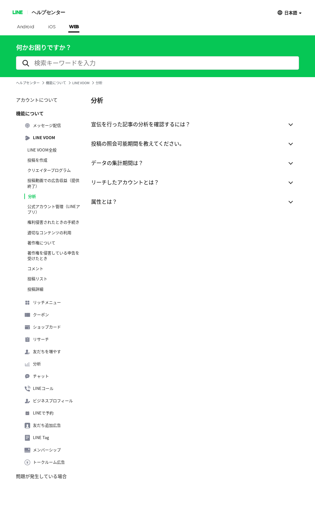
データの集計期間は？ (117, 163)
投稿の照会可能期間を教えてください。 (138, 143)
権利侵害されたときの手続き (53, 222)
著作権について (41, 242)
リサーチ (36, 339)
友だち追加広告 (42, 425)
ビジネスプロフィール (48, 401)
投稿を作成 (37, 160)
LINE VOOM (81, 82)
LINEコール (39, 389)
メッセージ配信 (42, 126)
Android (25, 27)
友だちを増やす (42, 352)
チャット (36, 376)
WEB (74, 27)
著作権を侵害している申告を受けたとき (53, 255)
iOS (52, 27)
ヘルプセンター (48, 12)
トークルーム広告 (44, 462)
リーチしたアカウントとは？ (125, 182)
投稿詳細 (35, 289)
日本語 (290, 12)
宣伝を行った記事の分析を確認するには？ (140, 124)
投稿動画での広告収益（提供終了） (53, 183)
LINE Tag (36, 438)
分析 (32, 196)
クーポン (36, 315)
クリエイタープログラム (49, 170)
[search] (157, 63)
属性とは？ (104, 201)
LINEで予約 (39, 413)
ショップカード (42, 327)
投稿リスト (37, 278)
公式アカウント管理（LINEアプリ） (53, 209)
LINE (17, 12)
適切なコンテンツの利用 (49, 232)
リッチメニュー (42, 303)
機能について (56, 82)
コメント (35, 268)
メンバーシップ (42, 450)
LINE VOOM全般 (42, 150)
